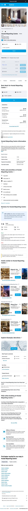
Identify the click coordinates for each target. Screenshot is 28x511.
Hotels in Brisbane (5, 480)
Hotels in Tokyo (4, 484)
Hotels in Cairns (4, 469)
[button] (25, 1)
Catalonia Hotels (18, 506)
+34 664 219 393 (5, 38)
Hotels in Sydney (4, 476)
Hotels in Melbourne (5, 475)
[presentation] (12, 28)
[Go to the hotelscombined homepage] (9, 4)
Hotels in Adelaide (5, 468)
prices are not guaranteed (6, 492)
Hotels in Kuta (4, 482)
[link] (8, 280)
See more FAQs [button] (14, 422)
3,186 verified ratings (11, 40)
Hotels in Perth (4, 478)
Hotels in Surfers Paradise (6, 485)
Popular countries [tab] (13, 461)
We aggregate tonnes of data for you (14, 498)
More (2, 151)
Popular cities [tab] (4, 461)
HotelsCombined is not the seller (14, 496)
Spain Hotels (9, 506)
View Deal (18, 277)
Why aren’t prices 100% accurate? (14, 500)
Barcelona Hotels (3, 508)
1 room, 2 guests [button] (5, 47)
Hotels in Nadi (4, 471)
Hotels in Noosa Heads (5, 473)
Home (4, 506)
